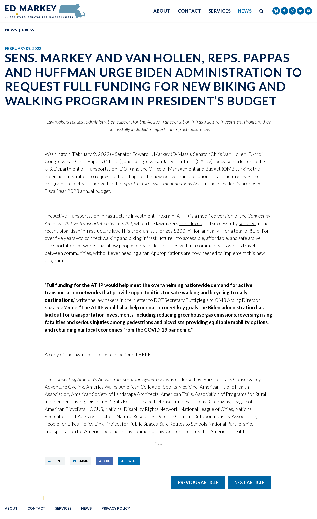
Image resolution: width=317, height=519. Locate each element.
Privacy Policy (116, 508)
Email (80, 461)
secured (247, 223)
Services (220, 11)
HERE (144, 354)
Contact (189, 11)
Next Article (249, 482)
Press (28, 29)
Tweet (129, 461)
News (245, 11)
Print (55, 461)
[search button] (261, 11)
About (161, 11)
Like (104, 461)
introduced (190, 223)
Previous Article (198, 482)
